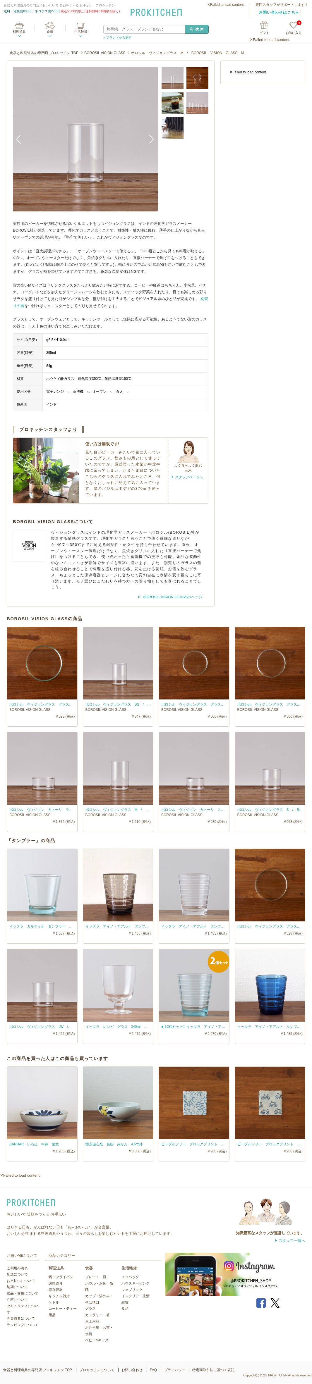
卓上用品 (92, 1321)
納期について (17, 1287)
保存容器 (56, 1290)
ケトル (54, 1302)
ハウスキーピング (135, 1283)
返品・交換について (22, 1293)
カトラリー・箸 (97, 1315)
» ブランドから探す (117, 37)
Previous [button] (22, 139)
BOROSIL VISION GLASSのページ (172, 597)
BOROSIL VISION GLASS (104, 53)
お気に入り (294, 28)
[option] (85, 139)
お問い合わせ (132, 1370)
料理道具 (19, 31)
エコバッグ (130, 1277)
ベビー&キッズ (97, 1340)
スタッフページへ (189, 477)
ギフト (264, 33)
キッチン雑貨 (59, 1296)
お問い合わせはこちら (279, 12)
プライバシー (174, 1370)
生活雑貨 (80, 31)
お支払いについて (21, 1281)
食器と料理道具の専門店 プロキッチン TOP (44, 53)
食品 (124, 1309)
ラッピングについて (22, 1325)
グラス (90, 1309)
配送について (17, 1274)
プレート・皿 (95, 1277)
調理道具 (56, 1283)
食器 (50, 31)
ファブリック (132, 1290)
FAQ (153, 1370)
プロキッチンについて (96, 1370)
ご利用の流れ (17, 1268)
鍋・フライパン (61, 1277)
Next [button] (149, 139)
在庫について (17, 1300)
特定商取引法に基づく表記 (213, 1370)
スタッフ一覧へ (292, 1240)
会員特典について (21, 1318)
